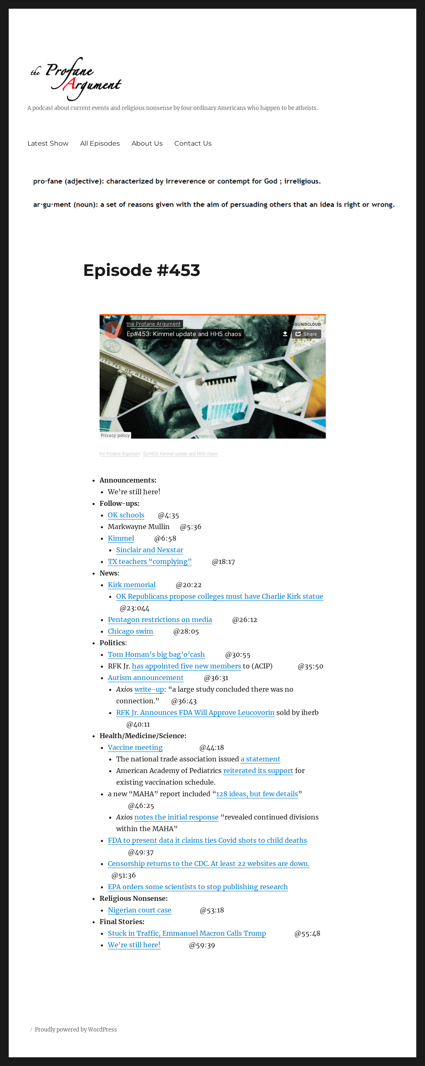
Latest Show (47, 143)
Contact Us (193, 143)
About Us (147, 143)
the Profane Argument (120, 453)
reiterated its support (258, 770)
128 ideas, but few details (257, 794)
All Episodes (100, 143)
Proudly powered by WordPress (76, 1029)
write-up (149, 689)
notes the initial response (176, 817)
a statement (261, 759)
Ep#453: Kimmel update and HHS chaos (180, 453)
